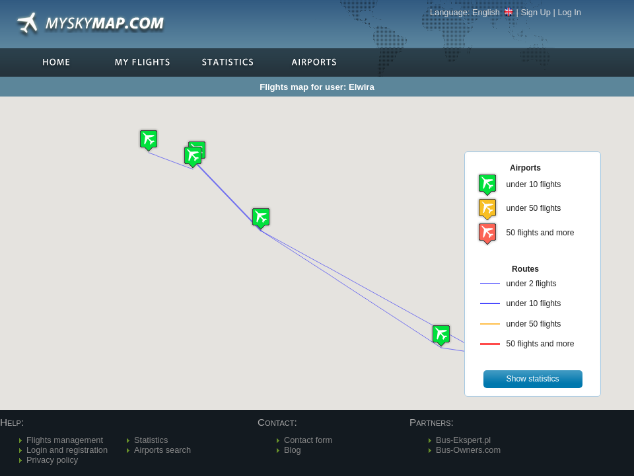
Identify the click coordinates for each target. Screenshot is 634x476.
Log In (569, 12)
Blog (292, 450)
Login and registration (67, 450)
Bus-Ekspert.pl (463, 440)
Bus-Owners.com (468, 450)
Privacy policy (52, 460)
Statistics (151, 440)
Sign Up (535, 12)
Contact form (308, 440)
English (493, 12)
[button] (260, 218)
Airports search (162, 450)
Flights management (64, 440)
